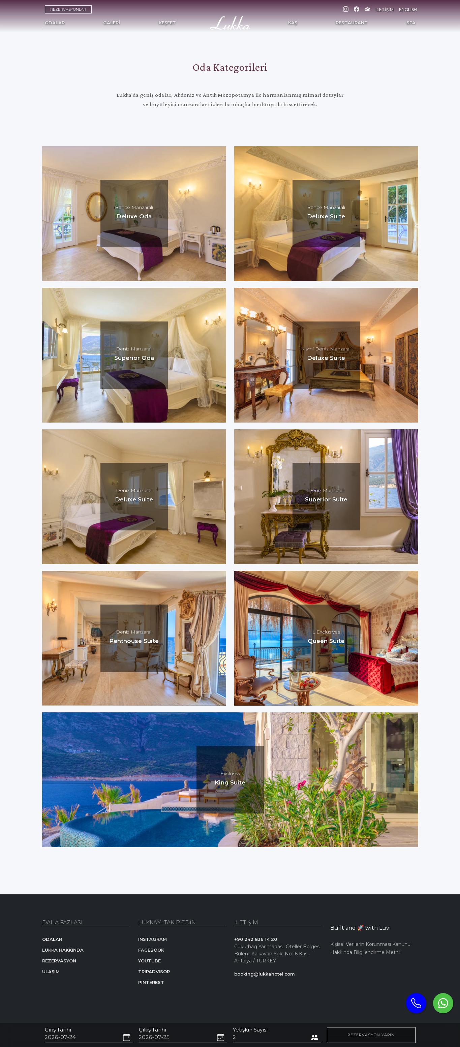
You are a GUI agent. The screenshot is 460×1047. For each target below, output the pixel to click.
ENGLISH (408, 9)
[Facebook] (356, 10)
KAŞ (292, 22)
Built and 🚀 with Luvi (360, 928)
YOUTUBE (149, 960)
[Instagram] (345, 10)
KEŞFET (167, 22)
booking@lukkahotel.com (264, 974)
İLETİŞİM (384, 9)
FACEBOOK (151, 950)
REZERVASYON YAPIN (371, 1035)
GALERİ (111, 22)
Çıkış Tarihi (152, 1029)
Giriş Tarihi (58, 1029)
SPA (411, 22)
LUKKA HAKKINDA (63, 950)
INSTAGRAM (152, 939)
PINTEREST (151, 982)
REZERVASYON (59, 960)
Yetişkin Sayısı (250, 1029)
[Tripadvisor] (367, 10)
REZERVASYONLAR (68, 9)
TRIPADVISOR (154, 971)
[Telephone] (416, 1003)
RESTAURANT (352, 22)
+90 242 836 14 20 (255, 939)
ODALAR (55, 22)
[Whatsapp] (443, 1003)
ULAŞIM (51, 971)
